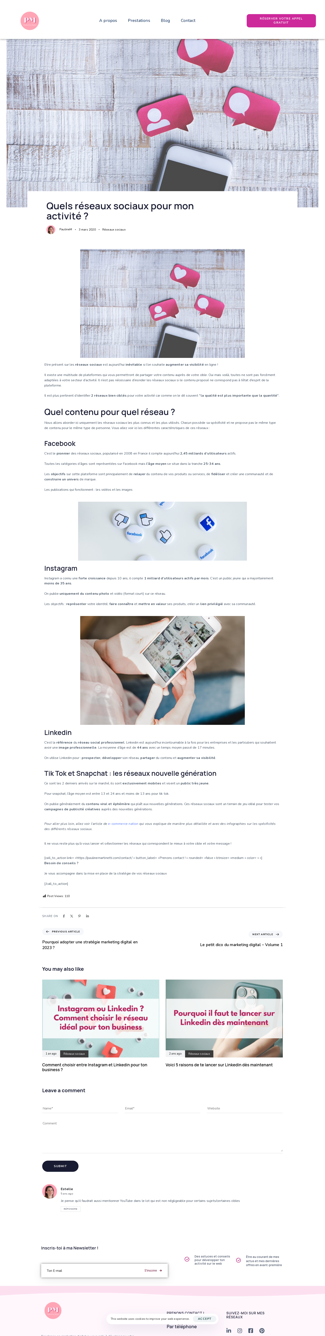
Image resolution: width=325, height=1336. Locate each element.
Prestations (139, 20)
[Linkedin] (87, 916)
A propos (108, 20)
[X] (71, 916)
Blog (165, 20)
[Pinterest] (79, 916)
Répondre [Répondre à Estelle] (70, 1209)
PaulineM (66, 229)
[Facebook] (63, 916)
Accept (205, 1319)
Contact (188, 20)
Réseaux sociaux (114, 230)
